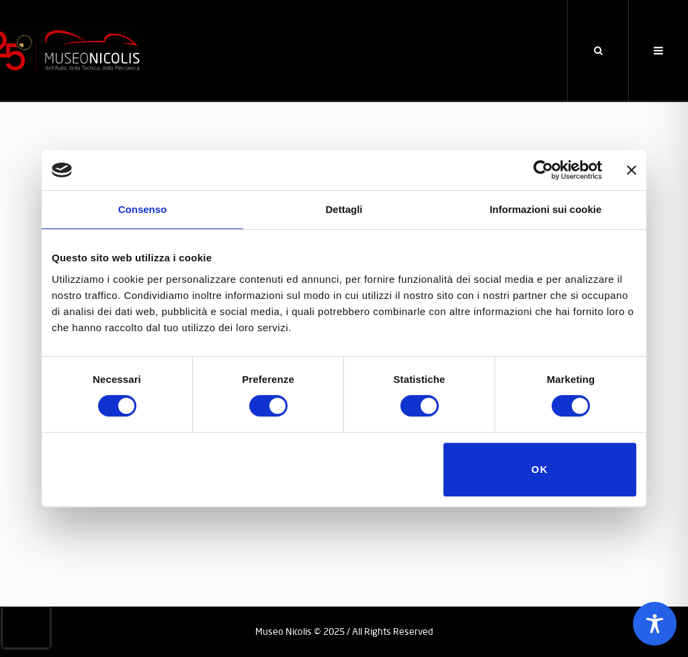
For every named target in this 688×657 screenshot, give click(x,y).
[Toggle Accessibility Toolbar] (655, 624)
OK (540, 469)
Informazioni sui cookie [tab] (546, 209)
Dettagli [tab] (343, 209)
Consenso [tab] (142, 209)
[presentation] (26, 627)
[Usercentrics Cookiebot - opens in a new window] (543, 170)
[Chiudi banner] (631, 170)
